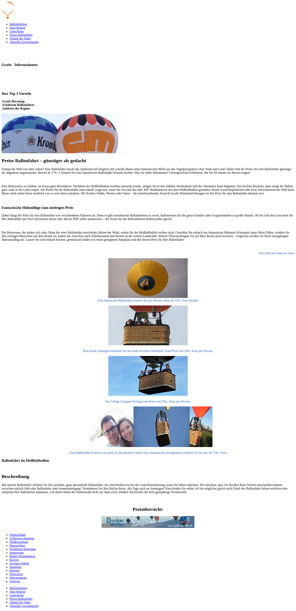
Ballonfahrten (18, 24)
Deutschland (17, 534)
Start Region (17, 27)
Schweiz (15, 581)
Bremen (15, 570)
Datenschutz (17, 545)
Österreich (16, 574)
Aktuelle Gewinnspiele (24, 42)
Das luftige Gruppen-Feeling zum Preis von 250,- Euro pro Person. (148, 401)
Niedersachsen (19, 542)
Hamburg (15, 567)
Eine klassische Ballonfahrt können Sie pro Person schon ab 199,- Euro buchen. (148, 300)
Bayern (14, 560)
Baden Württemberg (22, 556)
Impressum (17, 552)
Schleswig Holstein (22, 538)
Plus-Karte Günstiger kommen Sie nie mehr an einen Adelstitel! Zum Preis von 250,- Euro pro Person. (148, 351)
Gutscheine (17, 31)
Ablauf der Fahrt (20, 38)
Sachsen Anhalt (19, 563)
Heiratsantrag (18, 577)
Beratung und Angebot (17, 85)
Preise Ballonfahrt (21, 35)
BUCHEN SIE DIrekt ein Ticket (276, 253)
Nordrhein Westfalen (23, 549)
